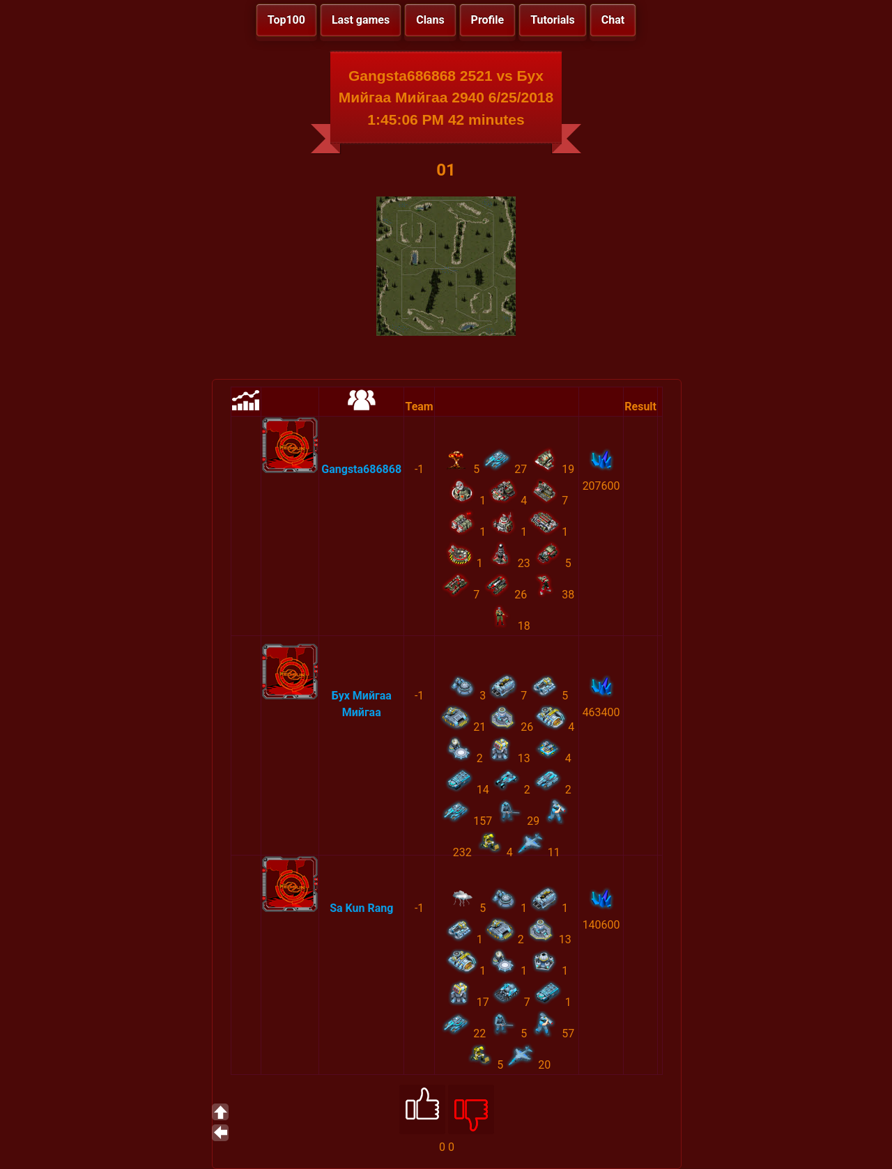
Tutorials (552, 19)
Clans (430, 19)
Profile (488, 19)
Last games (361, 19)
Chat (612, 19)
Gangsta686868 (361, 469)
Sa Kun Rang (361, 908)
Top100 (286, 19)
